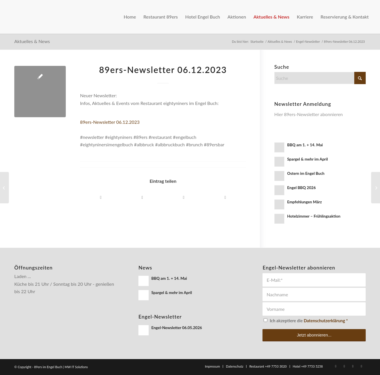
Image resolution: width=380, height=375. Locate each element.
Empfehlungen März (304, 202)
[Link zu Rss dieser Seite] (361, 366)
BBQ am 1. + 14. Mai (305, 145)
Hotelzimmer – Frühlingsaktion (313, 216)
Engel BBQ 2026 (301, 187)
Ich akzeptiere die (309, 320)
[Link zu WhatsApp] (353, 366)
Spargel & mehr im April (307, 159)
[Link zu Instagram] (344, 366)
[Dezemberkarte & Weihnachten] (375, 187)
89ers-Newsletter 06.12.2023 (110, 122)
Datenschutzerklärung (324, 320)
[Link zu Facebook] (335, 366)
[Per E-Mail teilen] (183, 197)
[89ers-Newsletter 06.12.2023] (4, 187)
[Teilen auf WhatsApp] (142, 197)
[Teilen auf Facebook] (101, 197)
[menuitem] (130, 17)
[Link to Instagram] (225, 197)
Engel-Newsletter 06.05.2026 (176, 327)
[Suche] (320, 78)
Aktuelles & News (32, 41)
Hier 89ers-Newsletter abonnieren (308, 114)
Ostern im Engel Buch (305, 173)
